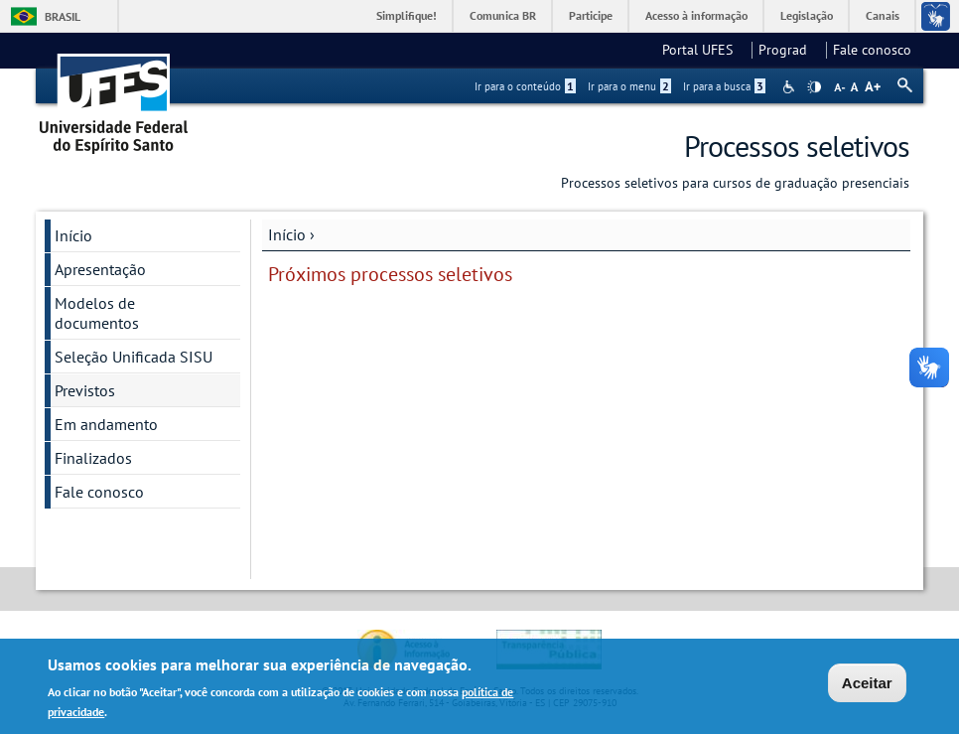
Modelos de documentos (97, 313)
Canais (882, 15)
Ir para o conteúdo (525, 86)
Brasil (62, 16)
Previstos (85, 390)
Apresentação (100, 269)
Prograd (788, 50)
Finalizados (93, 458)
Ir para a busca (724, 86)
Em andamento (106, 424)
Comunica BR (503, 15)
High (814, 87)
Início (287, 234)
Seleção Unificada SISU (133, 357)
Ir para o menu (629, 86)
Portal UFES (703, 50)
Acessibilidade (790, 86)
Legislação (806, 15)
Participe (591, 15)
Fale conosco (872, 50)
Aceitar (867, 685)
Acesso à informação (696, 15)
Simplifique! (406, 15)
